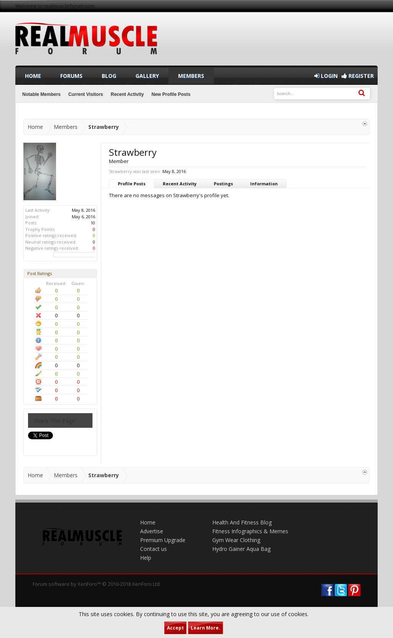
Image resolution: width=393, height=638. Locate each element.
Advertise (151, 531)
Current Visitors (85, 94)
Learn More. (205, 628)
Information (264, 183)
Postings (223, 183)
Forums (71, 75)
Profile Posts (131, 183)
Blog (109, 75)
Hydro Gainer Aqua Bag (241, 548)
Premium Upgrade (162, 540)
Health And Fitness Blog (242, 522)
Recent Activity (179, 183)
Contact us (153, 548)
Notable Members (41, 94)
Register (358, 75)
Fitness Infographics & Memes (250, 531)
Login (326, 75)
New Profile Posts (171, 94)
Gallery (147, 75)
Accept (175, 628)
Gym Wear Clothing (236, 540)
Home (33, 75)
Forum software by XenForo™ (97, 583)
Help (145, 557)
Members (191, 75)
